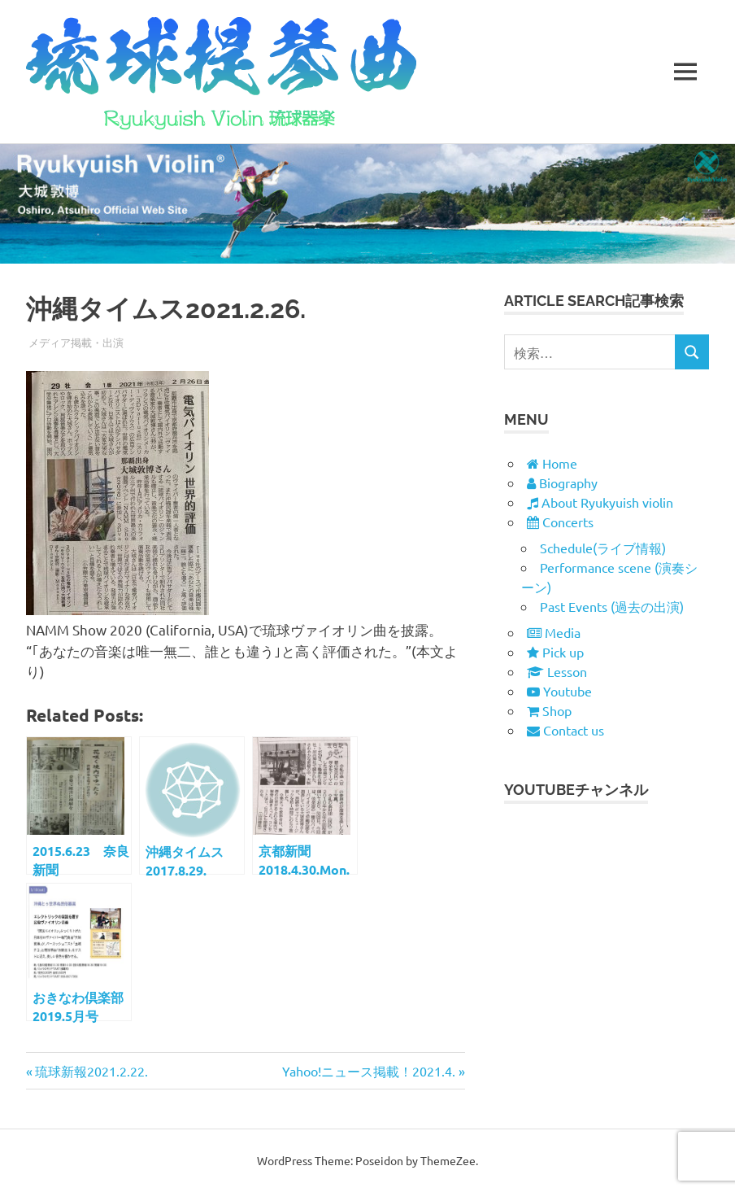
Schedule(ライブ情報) (603, 547)
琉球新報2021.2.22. (91, 1071)
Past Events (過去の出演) (612, 606)
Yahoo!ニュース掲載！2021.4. (368, 1071)
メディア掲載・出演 (76, 342)
